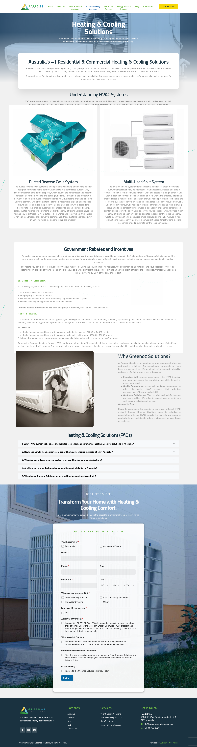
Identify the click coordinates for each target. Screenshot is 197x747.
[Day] (105, 585)
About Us (61, 6)
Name (64, 552)
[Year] (129, 585)
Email (103, 566)
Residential (70, 546)
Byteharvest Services (169, 743)
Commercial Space (112, 546)
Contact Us (148, 6)
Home (50, 6)
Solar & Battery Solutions (75, 7)
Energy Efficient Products (124, 7)
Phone (65, 566)
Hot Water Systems (108, 7)
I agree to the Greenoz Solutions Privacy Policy (87, 671)
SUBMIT (67, 678)
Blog (137, 6)
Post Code (67, 579)
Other (106, 602)
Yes (66, 612)
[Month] (116, 585)
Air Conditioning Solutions (93, 7)
